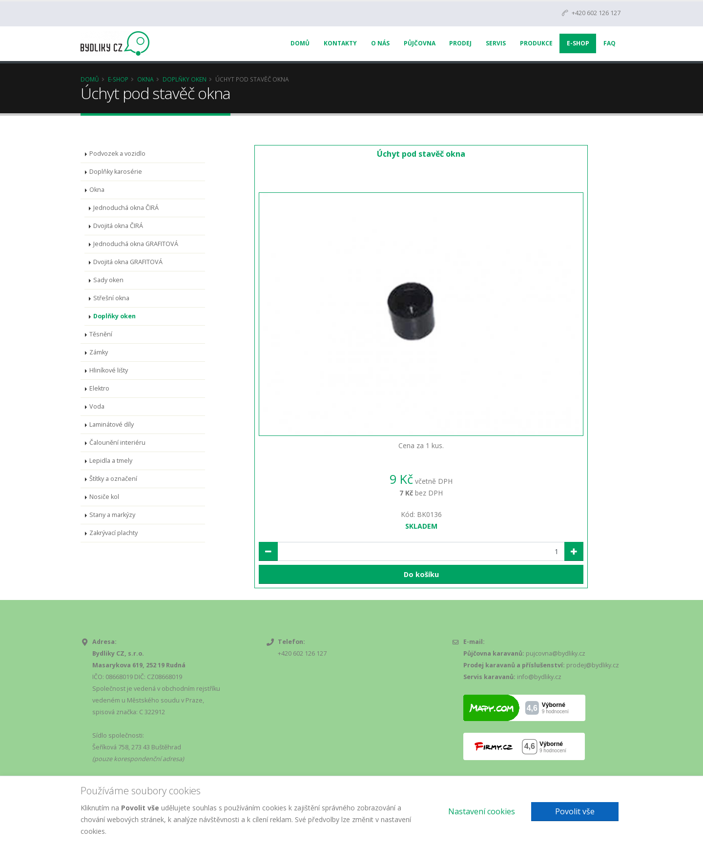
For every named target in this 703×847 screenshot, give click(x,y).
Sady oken (108, 280)
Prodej (460, 43)
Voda (96, 406)
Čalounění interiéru (117, 442)
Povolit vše (575, 811)
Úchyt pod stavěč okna (421, 153)
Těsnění (100, 334)
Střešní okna (111, 298)
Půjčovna (419, 43)
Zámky (98, 352)
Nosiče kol (104, 497)
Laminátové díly (111, 424)
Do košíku (421, 574)
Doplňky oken (185, 79)
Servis (496, 43)
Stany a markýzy (112, 515)
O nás (380, 43)
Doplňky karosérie (115, 171)
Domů (300, 43)
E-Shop (578, 43)
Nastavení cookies (481, 811)
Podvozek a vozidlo (117, 153)
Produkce (536, 43)
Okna (145, 79)
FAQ (609, 43)
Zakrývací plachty (113, 533)
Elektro (99, 388)
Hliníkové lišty (108, 370)
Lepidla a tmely (110, 460)
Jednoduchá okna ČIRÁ (126, 208)
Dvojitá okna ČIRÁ (118, 226)
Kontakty (340, 43)
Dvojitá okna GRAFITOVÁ (128, 262)
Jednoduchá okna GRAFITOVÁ (135, 244)
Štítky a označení (113, 479)
